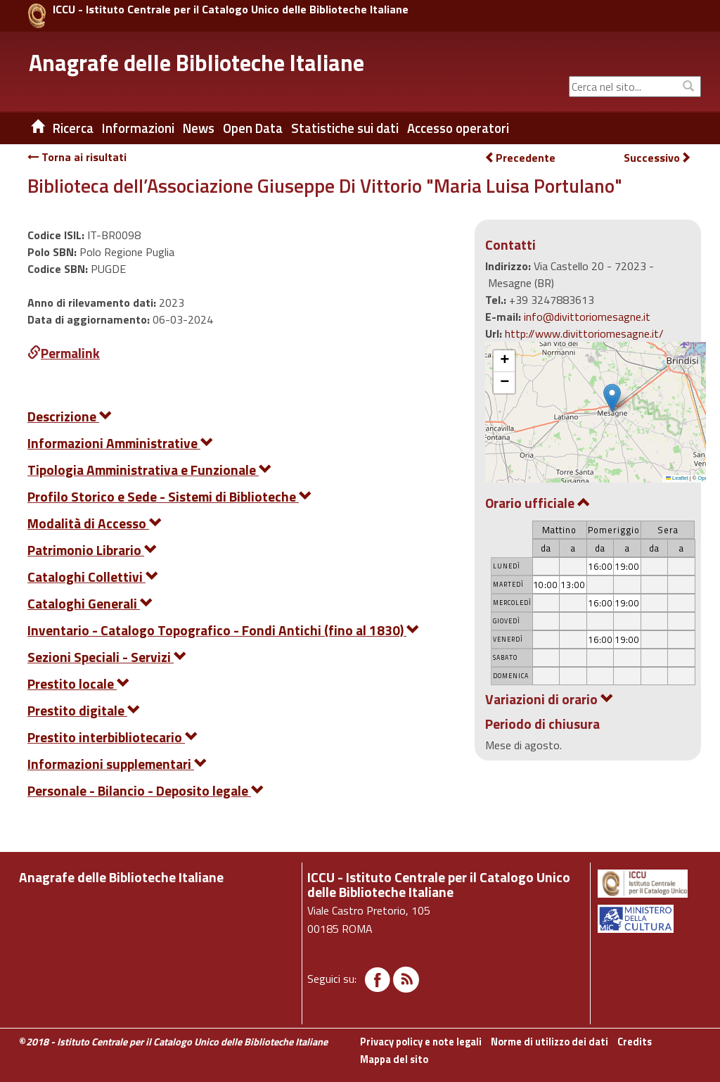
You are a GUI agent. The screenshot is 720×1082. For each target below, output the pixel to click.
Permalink (63, 353)
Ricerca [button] (73, 128)
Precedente (519, 157)
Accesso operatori (458, 128)
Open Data (253, 128)
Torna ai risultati (77, 156)
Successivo (657, 158)
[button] (612, 397)
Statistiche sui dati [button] (345, 128)
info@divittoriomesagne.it (587, 316)
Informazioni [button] (138, 128)
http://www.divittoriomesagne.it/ (584, 333)
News (198, 128)
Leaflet (677, 478)
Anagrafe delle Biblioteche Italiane (196, 62)
